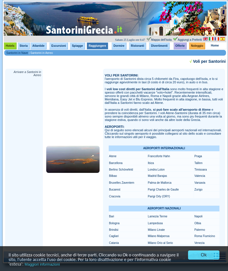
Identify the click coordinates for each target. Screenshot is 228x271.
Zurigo (198, 189)
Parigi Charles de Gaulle (163, 189)
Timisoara (200, 169)
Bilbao (113, 175)
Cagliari (114, 236)
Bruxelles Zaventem (121, 182)
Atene (112, 156)
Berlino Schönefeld (121, 169)
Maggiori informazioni (42, 264)
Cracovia (114, 196)
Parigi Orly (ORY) (159, 196)
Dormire (119, 45)
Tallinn (198, 163)
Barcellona (115, 163)
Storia (24, 45)
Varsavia (199, 182)
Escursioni (58, 45)
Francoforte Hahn (159, 156)
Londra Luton (156, 169)
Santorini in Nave (17, 52)
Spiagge (77, 45)
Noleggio (197, 45)
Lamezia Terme (157, 216)
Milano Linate (156, 229)
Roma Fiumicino (204, 236)
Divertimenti (159, 45)
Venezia (199, 242)
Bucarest (114, 189)
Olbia (197, 223)
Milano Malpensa (159, 236)
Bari (111, 216)
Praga (198, 156)
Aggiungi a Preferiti (190, 39)
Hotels (10, 45)
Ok (204, 254)
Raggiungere (97, 45)
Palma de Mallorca (159, 182)
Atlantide (38, 45)
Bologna (114, 223)
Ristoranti (137, 45)
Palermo (199, 229)
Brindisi (113, 229)
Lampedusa (155, 223)
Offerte (180, 45)
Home (215, 45)
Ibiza (151, 163)
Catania (114, 242)
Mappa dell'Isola (161, 39)
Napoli (198, 216)
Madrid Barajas (157, 175)
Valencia (199, 175)
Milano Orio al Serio (160, 242)
